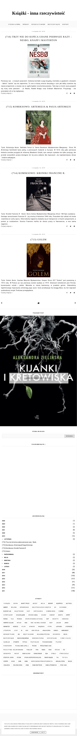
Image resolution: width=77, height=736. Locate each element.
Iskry (51, 622)
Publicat (29, 650)
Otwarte (16, 642)
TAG (57, 657)
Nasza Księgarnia (23, 638)
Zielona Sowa (17, 665)
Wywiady (26, 24)
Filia (12, 619)
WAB (19, 661)
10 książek (6, 603)
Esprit (68, 615)
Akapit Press (25, 603)
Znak (27, 665)
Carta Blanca (38, 611)
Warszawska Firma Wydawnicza (41, 661)
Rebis (43, 650)
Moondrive (56, 634)
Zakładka (6, 665)
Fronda (19, 619)
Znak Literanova (51, 665)
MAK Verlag (35, 630)
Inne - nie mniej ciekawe (38, 622)
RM (64, 650)
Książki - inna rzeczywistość (38, 13)
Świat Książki (48, 657)
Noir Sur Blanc (52, 638)
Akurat (50, 603)
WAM (26, 661)
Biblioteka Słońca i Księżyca (41, 607)
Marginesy (65, 630)
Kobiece (15, 626)
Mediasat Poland (8, 634)
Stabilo (53, 653)
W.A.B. (13, 661)
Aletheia (69, 603)
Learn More (34, 732)
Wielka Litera (60, 661)
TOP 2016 (65, 657)
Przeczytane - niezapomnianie (13, 650)
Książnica (41, 626)
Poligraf (58, 642)
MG (19, 634)
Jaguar (58, 622)
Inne (26, 622)
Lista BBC (59, 626)
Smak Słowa (26, 653)
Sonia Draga (38, 653)
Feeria (5, 619)
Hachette (55, 619)
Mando (56, 630)
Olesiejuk (6, 642)
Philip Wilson (34, 642)
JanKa (66, 622)
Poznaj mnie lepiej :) (22, 646)
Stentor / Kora (8, 657)
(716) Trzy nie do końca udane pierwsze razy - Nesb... (19, 542)
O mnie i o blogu (65, 638)
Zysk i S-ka (63, 665)
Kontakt (65, 24)
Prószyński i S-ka (45, 646)
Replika (57, 650)
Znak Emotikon (37, 665)
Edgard (43, 615)
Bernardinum (24, 607)
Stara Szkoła (63, 653)
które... (50, 626)
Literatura (7, 630)
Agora (15, 603)
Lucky (16, 630)
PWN (37, 650)
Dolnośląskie (20, 615)
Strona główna (14, 24)
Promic (34, 646)
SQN (46, 653)
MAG (27, 630)
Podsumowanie (47, 642)
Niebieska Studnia (38, 638)
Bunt (28, 611)
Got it (43, 732)
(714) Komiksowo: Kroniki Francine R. (38, 173)
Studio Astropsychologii (32, 657)
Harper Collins (8, 622)
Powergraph (7, 646)
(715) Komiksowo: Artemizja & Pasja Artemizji (38, 106)
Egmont (52, 615)
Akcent (35, 603)
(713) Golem (38, 239)
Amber (5, 607)
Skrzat (16, 653)
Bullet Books (18, 611)
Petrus (24, 642)
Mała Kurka (46, 630)
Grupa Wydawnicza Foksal (34, 619)
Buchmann (62, 607)
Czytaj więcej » (6, 93)
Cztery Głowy (8, 615)
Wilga (70, 661)
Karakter (6, 626)
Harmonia (65, 619)
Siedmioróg (7, 653)
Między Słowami (28, 634)
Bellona (13, 607)
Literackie (68, 626)
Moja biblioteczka (43, 634)
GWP (47, 619)
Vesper (5, 661)
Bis (55, 607)
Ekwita (60, 615)
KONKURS (32, 626)
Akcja (43, 603)
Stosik (19, 657)
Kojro (24, 626)
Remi (50, 650)
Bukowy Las (7, 611)
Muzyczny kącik (54, 24)
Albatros (59, 603)
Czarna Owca (50, 611)
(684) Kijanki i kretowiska (39, 378)
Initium (19, 622)
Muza (65, 634)
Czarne (61, 611)
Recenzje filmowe (38, 24)
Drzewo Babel (33, 615)
